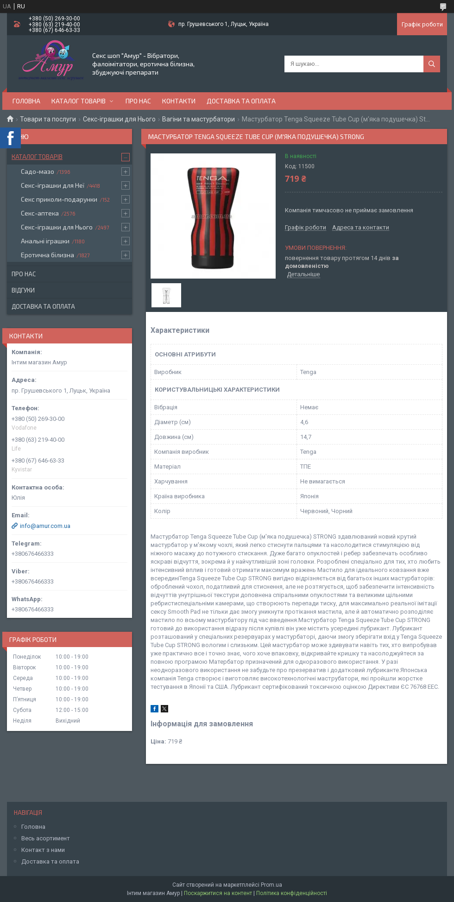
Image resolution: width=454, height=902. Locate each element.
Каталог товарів (78, 101)
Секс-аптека (40, 213)
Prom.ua (271, 885)
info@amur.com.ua (45, 525)
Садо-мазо (37, 171)
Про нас (138, 101)
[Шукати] (431, 64)
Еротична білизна (47, 255)
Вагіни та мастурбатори (198, 119)
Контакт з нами (43, 849)
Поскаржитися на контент (218, 893)
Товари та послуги (48, 119)
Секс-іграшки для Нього (119, 119)
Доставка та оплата (241, 101)
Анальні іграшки (45, 241)
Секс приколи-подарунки (59, 199)
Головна (26, 101)
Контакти (178, 101)
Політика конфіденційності (291, 893)
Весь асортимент (45, 838)
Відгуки (23, 290)
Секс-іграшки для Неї (52, 185)
